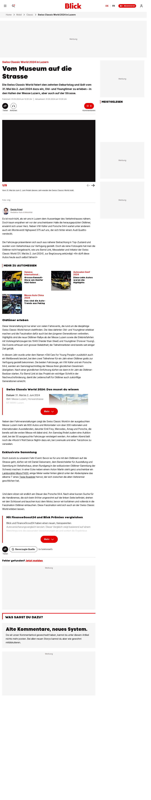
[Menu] (5, 6)
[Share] (5, 106)
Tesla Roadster (27, 476)
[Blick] (73, 6)
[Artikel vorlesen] (14, 106)
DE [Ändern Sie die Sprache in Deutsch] (107, 6)
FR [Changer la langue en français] (113, 6)
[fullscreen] (48, 151)
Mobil (19, 15)
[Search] (13, 6)
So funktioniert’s (45, 549)
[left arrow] (93, 185)
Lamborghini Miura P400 (15, 473)
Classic (29, 15)
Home (9, 15)
